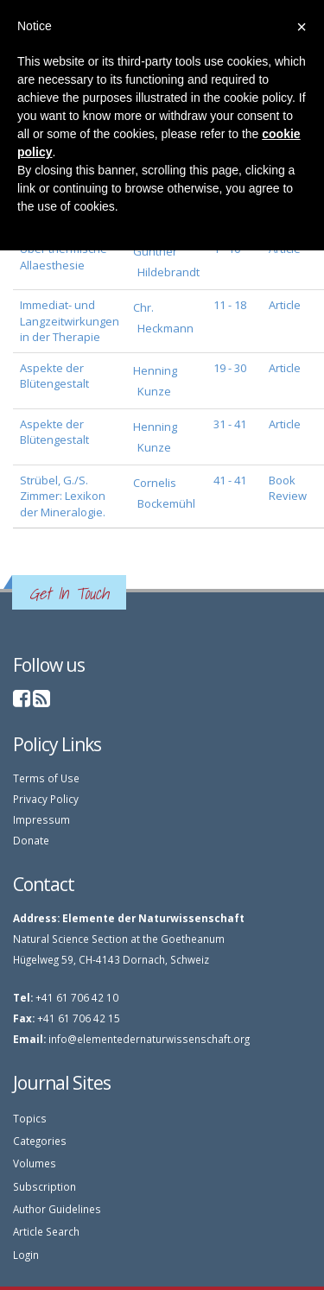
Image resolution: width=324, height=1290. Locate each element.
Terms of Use (46, 778)
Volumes (34, 1163)
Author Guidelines (57, 1209)
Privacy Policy (46, 799)
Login (26, 1255)
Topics (30, 1118)
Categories (40, 1141)
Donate (31, 840)
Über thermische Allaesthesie (63, 257)
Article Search (46, 1231)
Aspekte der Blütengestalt (54, 376)
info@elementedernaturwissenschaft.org (149, 1039)
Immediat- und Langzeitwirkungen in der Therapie (69, 321)
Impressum (41, 819)
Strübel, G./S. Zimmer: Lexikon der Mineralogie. (62, 496)
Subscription (44, 1186)
